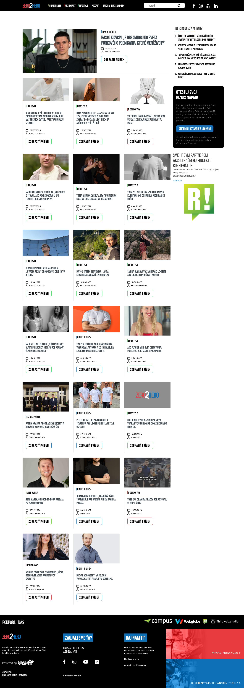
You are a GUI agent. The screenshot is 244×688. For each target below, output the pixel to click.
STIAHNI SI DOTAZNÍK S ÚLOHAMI (195, 128)
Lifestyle (83, 5)
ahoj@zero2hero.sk (135, 665)
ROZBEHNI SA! (177, 180)
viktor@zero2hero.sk (186, 143)
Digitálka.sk (23, 675)
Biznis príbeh (55, 5)
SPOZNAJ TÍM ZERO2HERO (113, 5)
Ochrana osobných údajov (72, 675)
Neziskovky (70, 5)
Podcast (95, 5)
